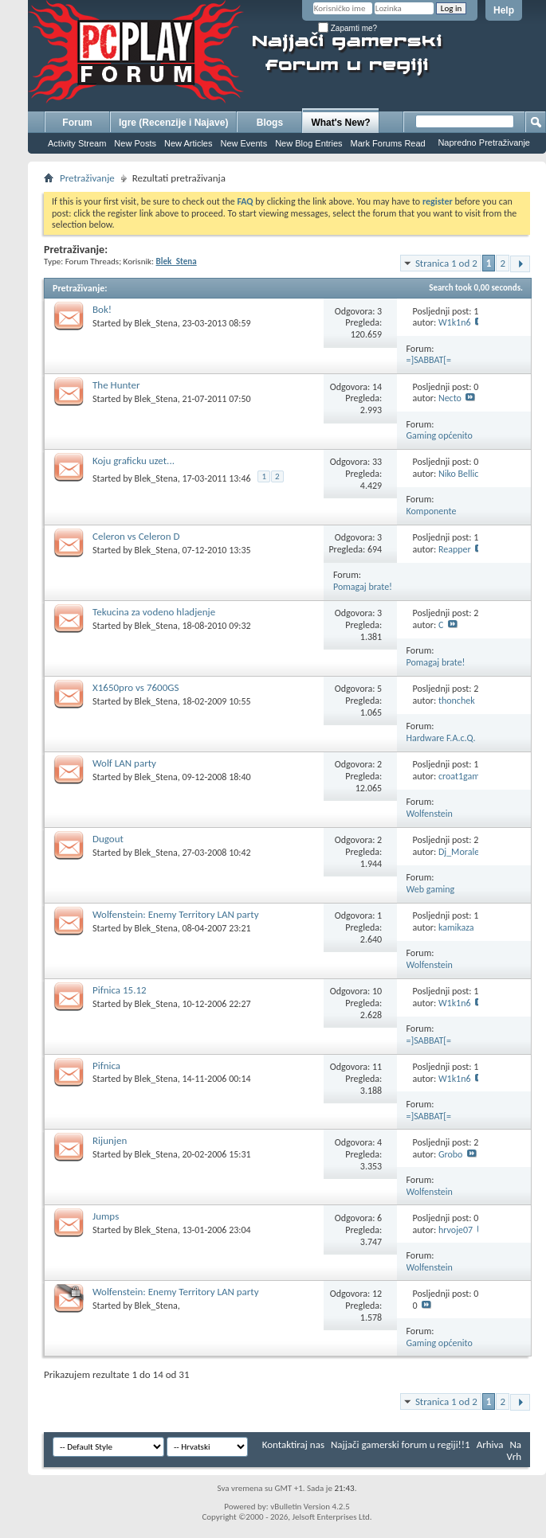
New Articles (188, 143)
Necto (450, 398)
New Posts (135, 143)
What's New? (340, 122)
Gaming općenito (440, 435)
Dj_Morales (460, 851)
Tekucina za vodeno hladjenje (153, 612)
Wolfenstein (430, 813)
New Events (243, 143)
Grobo (450, 1154)
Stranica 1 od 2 (446, 263)
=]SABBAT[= (429, 359)
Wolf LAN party (124, 763)
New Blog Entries (308, 143)
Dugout (108, 839)
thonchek (456, 700)
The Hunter (115, 385)
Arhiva (490, 1444)
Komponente (432, 511)
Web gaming (431, 889)
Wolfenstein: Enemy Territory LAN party (175, 914)
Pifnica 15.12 (119, 990)
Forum (77, 122)
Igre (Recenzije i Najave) (173, 122)
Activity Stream (77, 143)
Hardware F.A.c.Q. (441, 738)
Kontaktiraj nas (293, 1444)
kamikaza (456, 927)
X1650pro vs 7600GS (135, 687)
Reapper (454, 549)
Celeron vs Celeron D (135, 536)
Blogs (270, 122)
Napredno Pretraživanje (484, 142)
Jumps (105, 1216)
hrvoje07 (455, 1229)
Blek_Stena (156, 323)
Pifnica (106, 1066)
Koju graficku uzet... (133, 460)
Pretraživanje (87, 178)
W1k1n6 (454, 322)
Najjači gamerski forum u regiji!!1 (400, 1444)
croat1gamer (463, 776)
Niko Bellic (458, 473)
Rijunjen (109, 1140)
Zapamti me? (347, 28)
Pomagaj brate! (362, 586)
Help (503, 10)
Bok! (102, 309)
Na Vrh (514, 1450)
